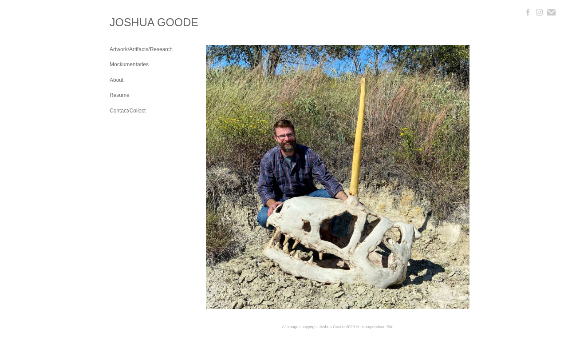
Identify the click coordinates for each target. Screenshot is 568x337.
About (116, 80)
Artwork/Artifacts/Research (141, 49)
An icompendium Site (375, 327)
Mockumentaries (129, 64)
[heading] (132, 22)
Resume (120, 95)
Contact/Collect (128, 111)
